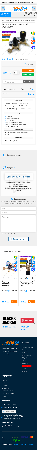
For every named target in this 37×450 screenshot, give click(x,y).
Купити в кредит (28, 74)
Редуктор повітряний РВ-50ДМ (6, 283)
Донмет (31, 94)
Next (34, 280)
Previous (3, 280)
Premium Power (25, 328)
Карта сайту (5, 354)
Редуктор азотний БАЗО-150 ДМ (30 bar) (26, 283)
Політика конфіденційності (10, 351)
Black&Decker (9, 326)
